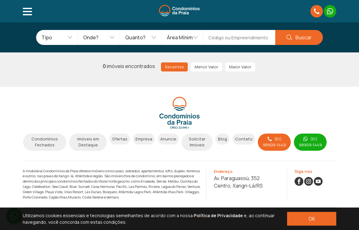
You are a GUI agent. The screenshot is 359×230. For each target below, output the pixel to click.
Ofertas (119, 139)
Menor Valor (206, 67)
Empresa (143, 139)
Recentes (174, 67)
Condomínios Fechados (44, 142)
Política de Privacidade (218, 215)
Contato (244, 139)
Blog (222, 139)
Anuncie (168, 139)
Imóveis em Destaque (88, 142)
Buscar (299, 37)
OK (312, 218)
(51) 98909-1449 (274, 142)
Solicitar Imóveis (197, 142)
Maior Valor (240, 67)
